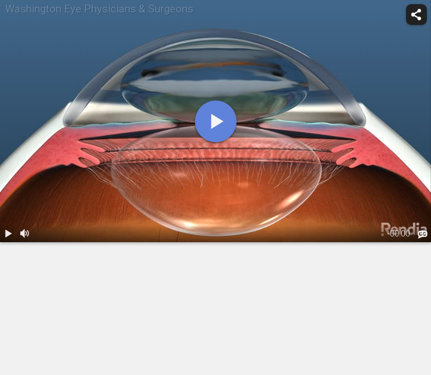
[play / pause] (8, 234)
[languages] (422, 235)
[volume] (25, 234)
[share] (416, 14)
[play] (216, 121)
